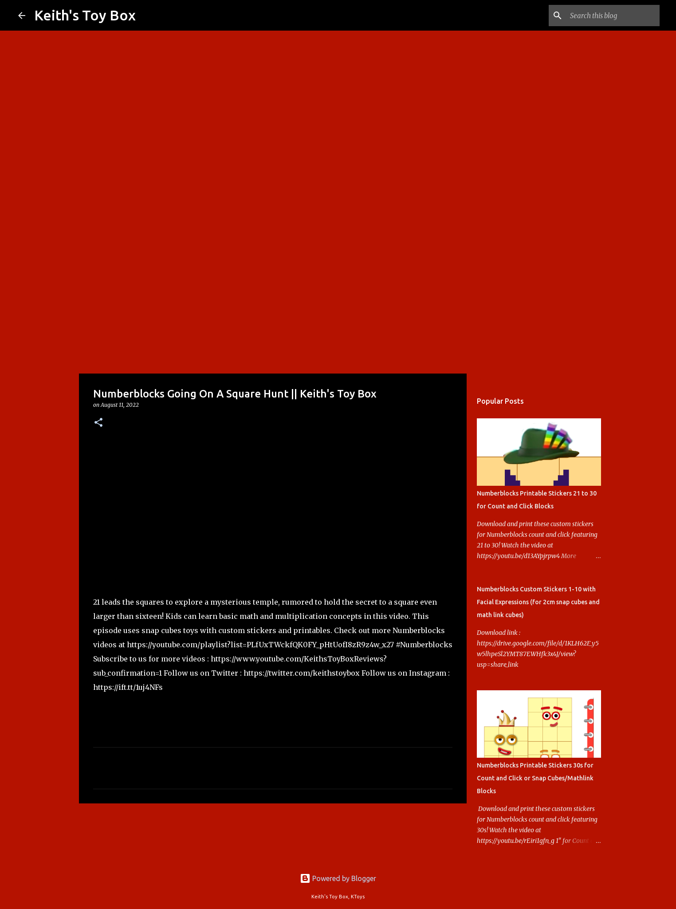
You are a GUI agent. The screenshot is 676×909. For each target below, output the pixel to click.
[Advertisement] (338, 303)
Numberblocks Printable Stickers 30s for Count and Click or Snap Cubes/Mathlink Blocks (535, 778)
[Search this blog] (613, 15)
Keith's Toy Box (85, 15)
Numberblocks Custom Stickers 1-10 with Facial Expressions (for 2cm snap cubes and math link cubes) (538, 602)
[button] (98, 423)
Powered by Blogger (338, 878)
